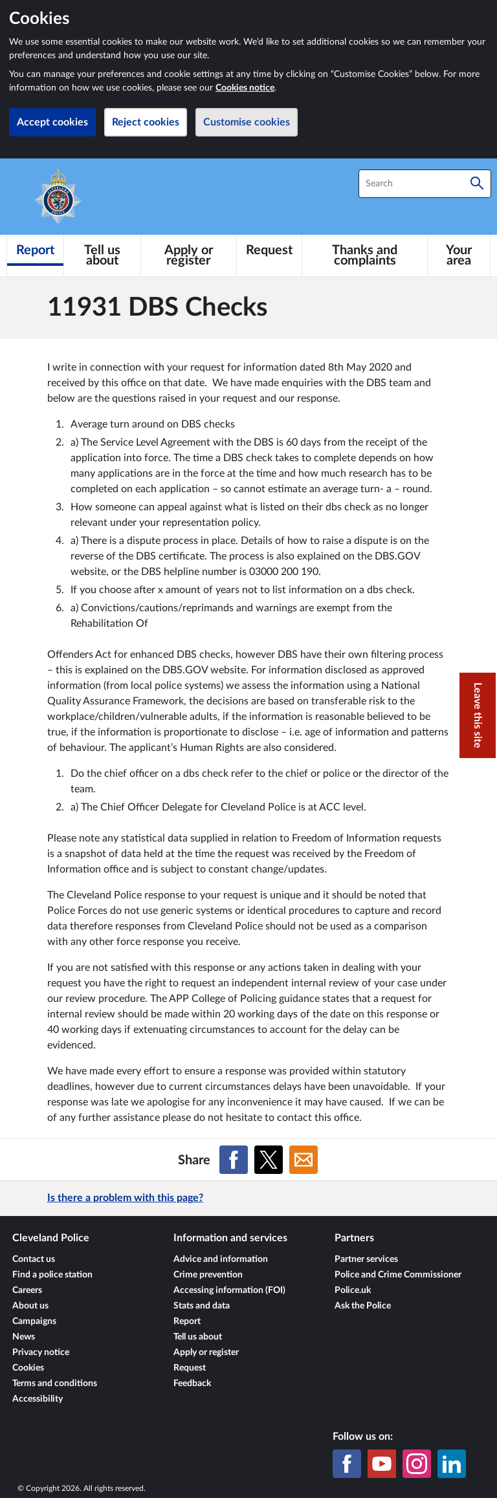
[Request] (269, 250)
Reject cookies (145, 122)
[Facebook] (347, 1463)
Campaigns (34, 1321)
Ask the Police (363, 1305)
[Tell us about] (102, 255)
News (23, 1336)
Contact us (33, 1259)
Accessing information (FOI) (229, 1290)
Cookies (28, 1368)
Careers (27, 1290)
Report (187, 1321)
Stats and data (201, 1305)
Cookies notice (244, 87)
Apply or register (206, 1352)
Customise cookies (246, 122)
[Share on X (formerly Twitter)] (268, 1159)
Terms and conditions (54, 1383)
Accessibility (37, 1399)
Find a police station (52, 1274)
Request (189, 1368)
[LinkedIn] (451, 1463)
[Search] (477, 183)
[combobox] (425, 183)
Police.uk (353, 1290)
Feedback (192, 1383)
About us (30, 1305)
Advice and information (220, 1259)
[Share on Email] (303, 1159)
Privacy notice (40, 1352)
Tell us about (197, 1336)
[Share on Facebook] (233, 1159)
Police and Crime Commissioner (398, 1274)
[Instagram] (417, 1463)
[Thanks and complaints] (364, 255)
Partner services (366, 1259)
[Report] (35, 250)
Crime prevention (208, 1274)
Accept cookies (52, 122)
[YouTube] (382, 1463)
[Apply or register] (189, 255)
